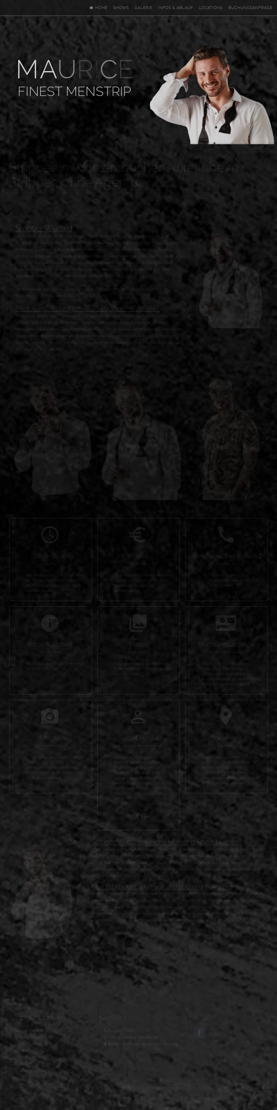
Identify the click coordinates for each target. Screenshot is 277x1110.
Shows (121, 7)
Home (98, 7)
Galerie (143, 7)
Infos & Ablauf (175, 7)
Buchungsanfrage (250, 7)
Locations (211, 7)
